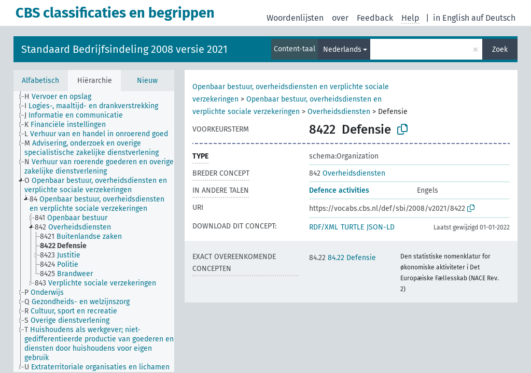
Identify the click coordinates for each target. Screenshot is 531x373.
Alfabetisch (40, 80)
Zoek (500, 49)
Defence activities (339, 190)
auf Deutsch (493, 18)
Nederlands (342, 49)
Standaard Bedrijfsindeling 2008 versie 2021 (124, 49)
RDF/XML (323, 227)
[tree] (93, 231)
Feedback (375, 18)
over (340, 18)
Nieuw (147, 80)
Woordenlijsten (295, 18)
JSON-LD (381, 227)
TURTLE (352, 227)
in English (451, 18)
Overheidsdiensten (339, 111)
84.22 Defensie (342, 257)
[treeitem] (62, 97)
